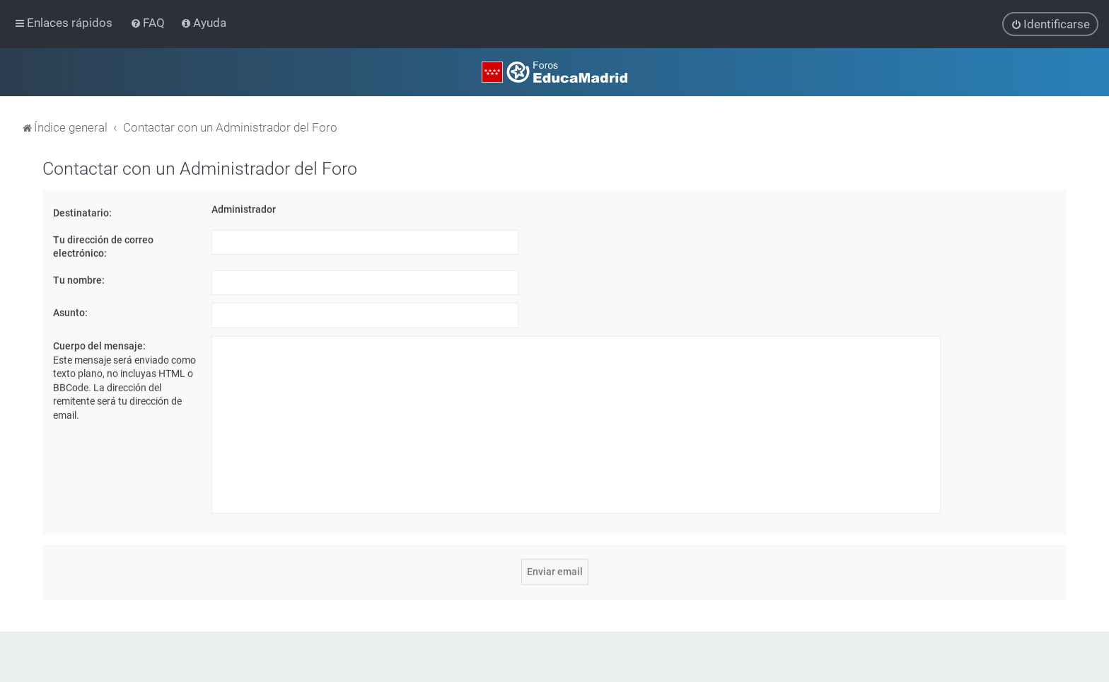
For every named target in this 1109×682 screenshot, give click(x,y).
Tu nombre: (79, 279)
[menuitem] (149, 22)
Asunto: (70, 312)
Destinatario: (82, 212)
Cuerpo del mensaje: (99, 345)
